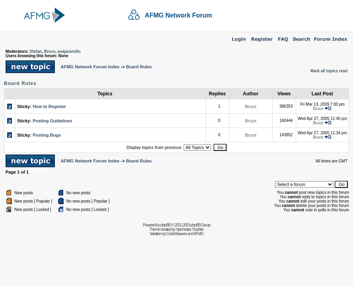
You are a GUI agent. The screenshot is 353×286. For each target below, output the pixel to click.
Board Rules (139, 66)
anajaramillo (69, 51)
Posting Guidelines (52, 120)
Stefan (36, 51)
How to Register (49, 106)
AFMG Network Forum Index (90, 66)
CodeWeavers (176, 234)
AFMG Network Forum (178, 15)
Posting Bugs (47, 135)
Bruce (49, 51)
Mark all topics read (328, 71)
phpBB (166, 225)
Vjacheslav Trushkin (190, 229)
